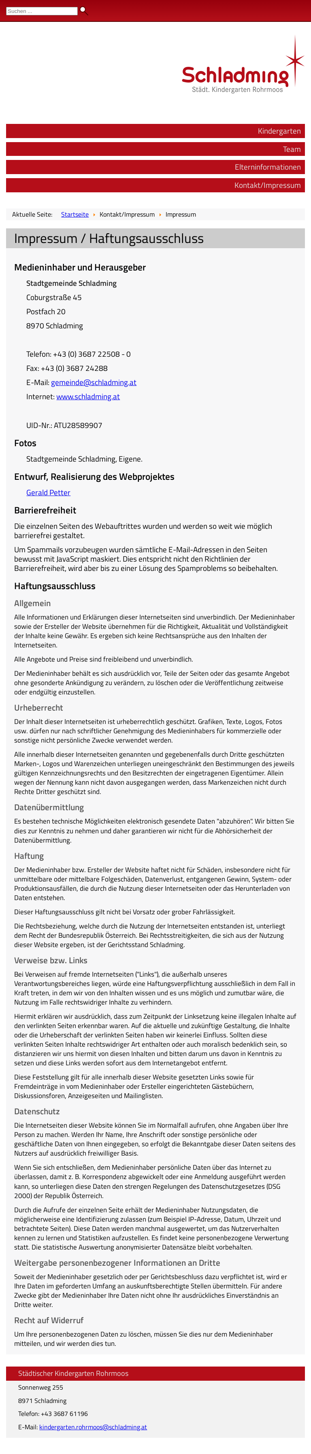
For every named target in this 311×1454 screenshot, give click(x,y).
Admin (295, 8)
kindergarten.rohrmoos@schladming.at (93, 1427)
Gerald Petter (48, 492)
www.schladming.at (88, 396)
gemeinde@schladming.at (93, 382)
